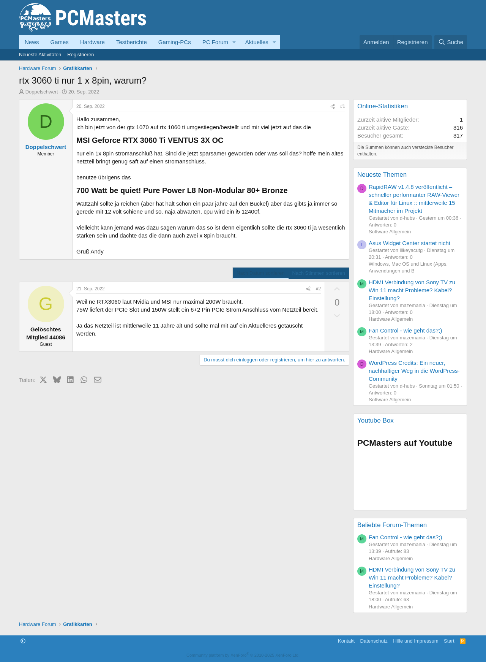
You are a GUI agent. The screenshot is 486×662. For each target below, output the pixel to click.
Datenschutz (374, 641)
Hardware (92, 42)
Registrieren (80, 54)
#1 (342, 106)
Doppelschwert (41, 92)
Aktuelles (256, 42)
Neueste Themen (382, 174)
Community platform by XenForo (243, 655)
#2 (318, 288)
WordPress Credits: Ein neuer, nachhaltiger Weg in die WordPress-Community (414, 371)
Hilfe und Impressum (415, 641)
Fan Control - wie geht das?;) (405, 330)
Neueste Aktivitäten (40, 54)
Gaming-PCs (174, 42)
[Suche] (450, 42)
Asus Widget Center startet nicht (409, 243)
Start (449, 641)
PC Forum (215, 42)
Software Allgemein (390, 231)
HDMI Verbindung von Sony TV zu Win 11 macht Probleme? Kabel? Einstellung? (412, 290)
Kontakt (346, 641)
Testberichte (131, 42)
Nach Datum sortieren (260, 273)
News (32, 42)
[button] (234, 42)
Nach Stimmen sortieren (318, 273)
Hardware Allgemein (391, 319)
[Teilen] (333, 106)
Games (59, 42)
